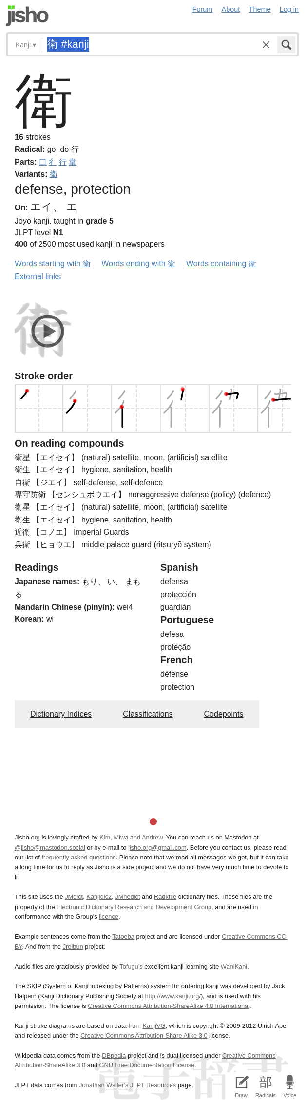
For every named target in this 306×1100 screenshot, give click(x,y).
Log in (289, 9)
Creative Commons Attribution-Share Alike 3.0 (143, 1035)
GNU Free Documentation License (147, 1065)
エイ (41, 207)
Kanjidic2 (99, 896)
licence (108, 916)
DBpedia (114, 1055)
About (231, 9)
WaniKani (234, 966)
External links (38, 276)
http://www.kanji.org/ (173, 996)
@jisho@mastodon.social (50, 847)
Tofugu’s (130, 966)
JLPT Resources (153, 1085)
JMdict (74, 896)
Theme (260, 9)
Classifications (147, 714)
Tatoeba (123, 936)
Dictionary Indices (61, 714)
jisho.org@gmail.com (157, 847)
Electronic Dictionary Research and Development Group (134, 907)
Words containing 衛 (221, 264)
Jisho (27, 15)
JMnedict (127, 896)
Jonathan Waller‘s (103, 1085)
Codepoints (224, 714)
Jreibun (73, 946)
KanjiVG (153, 1025)
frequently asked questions (78, 857)
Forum (202, 9)
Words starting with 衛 (53, 264)
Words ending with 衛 (138, 264)
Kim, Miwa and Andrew (130, 837)
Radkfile (165, 896)
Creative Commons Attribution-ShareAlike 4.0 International (168, 1005)
